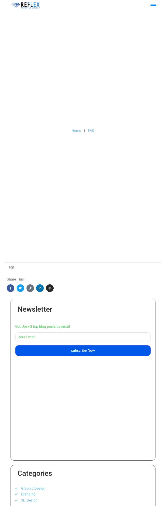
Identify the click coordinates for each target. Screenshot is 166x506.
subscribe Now (83, 350)
